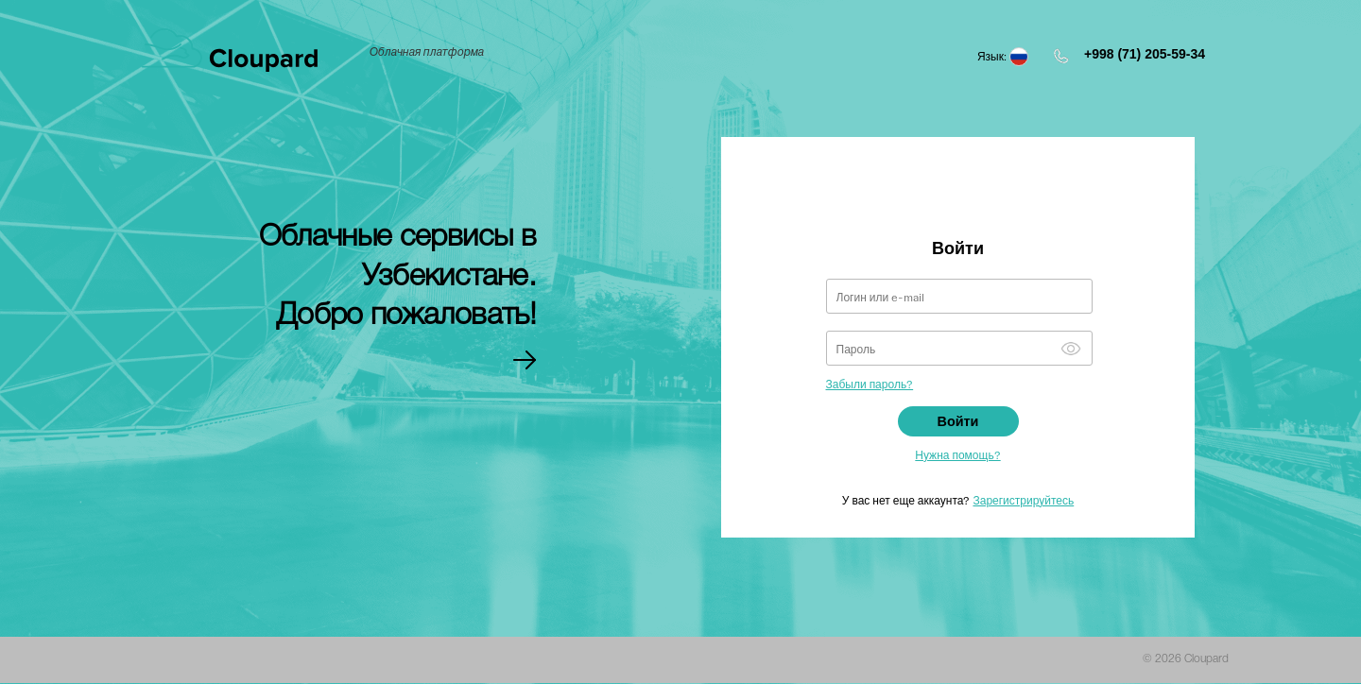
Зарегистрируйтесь (1023, 499)
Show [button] (1071, 348)
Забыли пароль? (870, 383)
